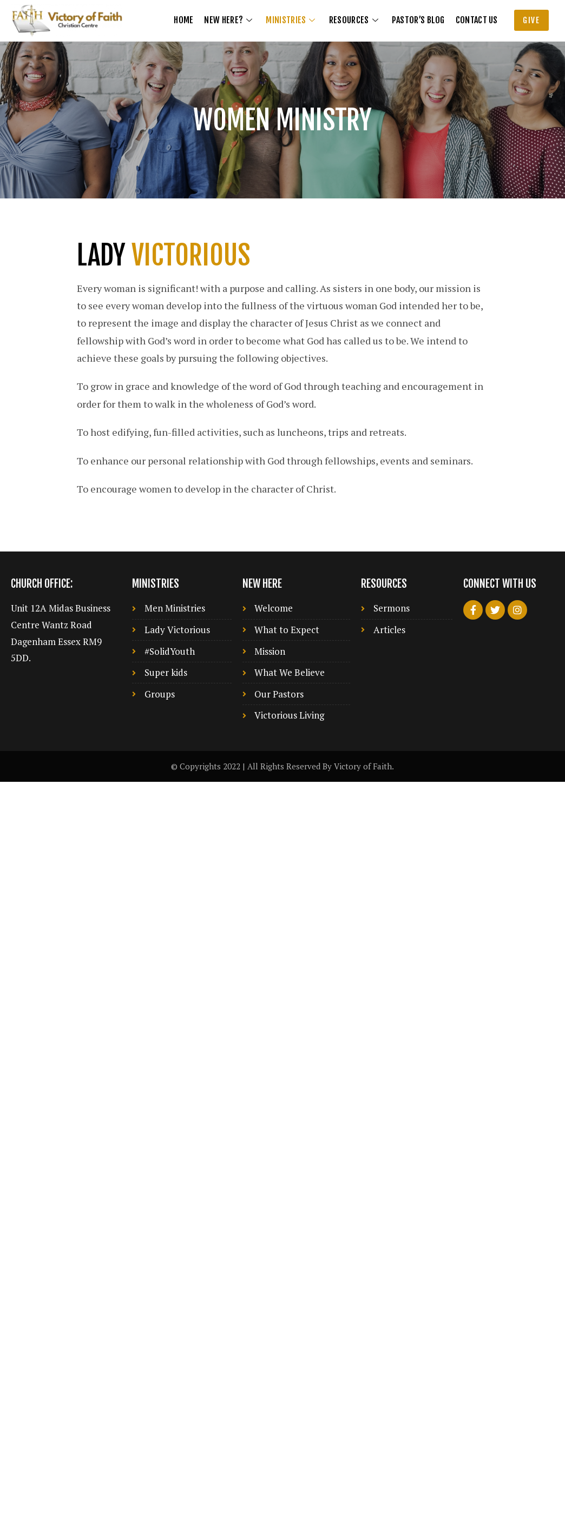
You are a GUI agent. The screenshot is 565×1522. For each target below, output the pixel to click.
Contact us (477, 20)
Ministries (292, 20)
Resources (355, 20)
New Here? (229, 20)
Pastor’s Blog (418, 20)
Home (183, 20)
